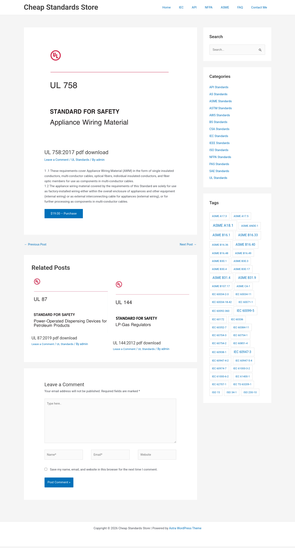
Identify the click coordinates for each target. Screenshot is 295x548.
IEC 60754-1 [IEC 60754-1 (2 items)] (240, 335)
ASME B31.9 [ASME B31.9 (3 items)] (247, 277)
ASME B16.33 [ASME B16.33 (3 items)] (248, 235)
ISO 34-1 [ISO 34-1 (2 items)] (232, 392)
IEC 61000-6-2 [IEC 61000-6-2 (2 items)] (220, 376)
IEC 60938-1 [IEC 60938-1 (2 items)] (219, 351)
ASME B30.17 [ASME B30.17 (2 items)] (242, 268)
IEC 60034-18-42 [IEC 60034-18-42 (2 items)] (222, 301)
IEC (192, 7)
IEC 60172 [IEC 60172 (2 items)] (218, 319)
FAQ (243, 7)
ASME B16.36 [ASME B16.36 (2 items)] (220, 244)
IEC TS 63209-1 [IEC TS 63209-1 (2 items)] (242, 384)
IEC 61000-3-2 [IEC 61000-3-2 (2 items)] (241, 368)
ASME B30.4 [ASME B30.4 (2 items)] (219, 268)
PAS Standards (219, 164)
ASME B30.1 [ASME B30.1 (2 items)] (219, 260)
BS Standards (218, 122)
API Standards (219, 87)
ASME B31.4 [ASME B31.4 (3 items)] (221, 277)
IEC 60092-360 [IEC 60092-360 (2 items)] (220, 310)
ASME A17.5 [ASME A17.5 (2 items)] (241, 215)
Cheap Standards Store (61, 7)
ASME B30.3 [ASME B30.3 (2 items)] (241, 260)
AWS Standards (220, 115)
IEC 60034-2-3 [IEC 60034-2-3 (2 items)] (220, 294)
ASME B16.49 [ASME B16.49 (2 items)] (243, 253)
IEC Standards (219, 136)
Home (180, 7)
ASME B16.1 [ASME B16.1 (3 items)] (221, 235)
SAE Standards (219, 171)
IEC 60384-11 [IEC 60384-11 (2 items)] (241, 327)
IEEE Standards (219, 143)
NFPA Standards (220, 157)
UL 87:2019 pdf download (55, 338)
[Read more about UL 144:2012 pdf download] (151, 307)
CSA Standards (219, 129)
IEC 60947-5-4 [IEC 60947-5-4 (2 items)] (243, 360)
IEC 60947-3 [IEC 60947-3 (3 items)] (242, 352)
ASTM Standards (221, 108)
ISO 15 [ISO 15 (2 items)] (216, 392)
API (203, 7)
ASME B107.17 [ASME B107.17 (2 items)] (221, 285)
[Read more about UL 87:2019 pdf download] (70, 305)
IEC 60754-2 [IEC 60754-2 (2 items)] (219, 343)
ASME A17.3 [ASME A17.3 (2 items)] (219, 215)
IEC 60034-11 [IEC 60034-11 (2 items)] (243, 294)
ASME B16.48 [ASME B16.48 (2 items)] (220, 253)
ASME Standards (221, 101)
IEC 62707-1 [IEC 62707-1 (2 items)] (219, 384)
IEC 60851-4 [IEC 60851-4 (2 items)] (240, 343)
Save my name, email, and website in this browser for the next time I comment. (103, 471)
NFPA (216, 7)
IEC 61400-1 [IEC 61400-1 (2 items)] (242, 376)
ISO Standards (219, 150)
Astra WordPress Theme (185, 530)
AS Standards (218, 94)
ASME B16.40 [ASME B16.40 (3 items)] (245, 244)
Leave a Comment (57, 160)
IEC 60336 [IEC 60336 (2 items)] (237, 319)
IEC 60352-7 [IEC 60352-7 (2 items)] (219, 327)
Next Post (187, 244)
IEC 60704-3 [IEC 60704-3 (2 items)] (219, 335)
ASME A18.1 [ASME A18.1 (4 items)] (223, 225)
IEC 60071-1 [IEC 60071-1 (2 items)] (246, 301)
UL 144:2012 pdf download (137, 343)
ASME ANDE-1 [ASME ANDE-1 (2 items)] (249, 225)
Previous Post (35, 244)
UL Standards (81, 160)
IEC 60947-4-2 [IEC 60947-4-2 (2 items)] (220, 360)
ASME (230, 7)
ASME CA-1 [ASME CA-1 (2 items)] (243, 285)
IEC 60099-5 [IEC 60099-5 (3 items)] (245, 310)
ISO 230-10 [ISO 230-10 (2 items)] (250, 392)
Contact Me (260, 7)
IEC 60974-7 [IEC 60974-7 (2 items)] (219, 368)
